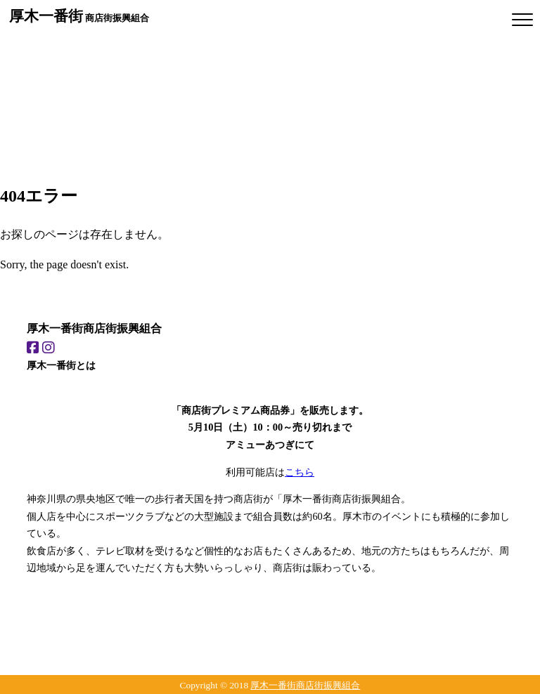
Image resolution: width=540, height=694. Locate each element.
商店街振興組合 (79, 16)
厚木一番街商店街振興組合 (305, 685)
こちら (299, 472)
